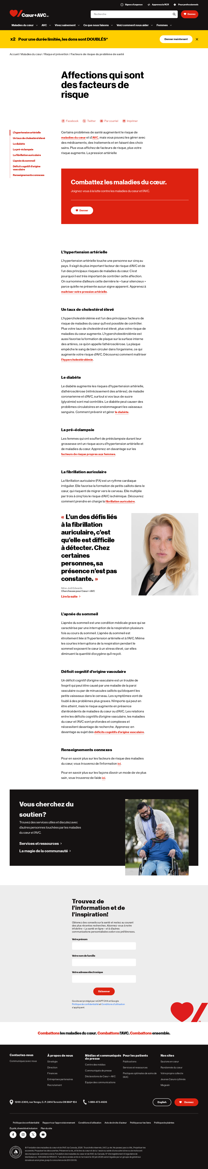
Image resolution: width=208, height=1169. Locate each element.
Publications (129, 1061)
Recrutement (54, 1085)
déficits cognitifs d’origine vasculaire (119, 732)
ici (119, 763)
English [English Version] (162, 1102)
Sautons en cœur (170, 1061)
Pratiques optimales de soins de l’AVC (140, 1075)
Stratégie (52, 1061)
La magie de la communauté (43, 851)
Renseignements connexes (28, 175)
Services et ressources (39, 843)
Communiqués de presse (98, 1070)
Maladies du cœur (31, 54)
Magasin (165, 1085)
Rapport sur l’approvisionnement (59, 1122)
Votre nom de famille (83, 955)
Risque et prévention (56, 54)
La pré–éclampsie (23, 149)
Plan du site (46, 1128)
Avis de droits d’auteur (116, 1122)
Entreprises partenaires (60, 1079)
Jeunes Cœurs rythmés (173, 1079)
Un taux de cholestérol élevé (29, 138)
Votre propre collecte (172, 1073)
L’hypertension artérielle (27, 132)
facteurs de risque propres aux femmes (88, 454)
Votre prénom (79, 939)
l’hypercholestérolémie (77, 359)
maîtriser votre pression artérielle (84, 292)
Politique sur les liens (140, 1122)
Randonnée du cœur (172, 1067)
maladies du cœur (73, 137)
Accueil (14, 54)
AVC (95, 137)
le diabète (122, 412)
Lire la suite (69, 596)
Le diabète (19, 143)
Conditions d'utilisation (113, 1004)
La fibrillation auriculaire (27, 155)
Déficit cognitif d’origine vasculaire (26, 168)
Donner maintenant (176, 39)
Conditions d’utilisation (89, 1122)
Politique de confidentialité (85, 1004)
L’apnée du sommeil (24, 160)
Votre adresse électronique (87, 972)
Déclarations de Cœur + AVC (100, 1076)
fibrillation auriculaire (120, 501)
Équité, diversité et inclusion (24, 1128)
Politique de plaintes (164, 1122)
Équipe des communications (100, 1082)
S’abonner (104, 991)
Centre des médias (95, 1064)
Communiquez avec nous (23, 1061)
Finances (52, 1073)
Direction (52, 1067)
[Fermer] (197, 39)
